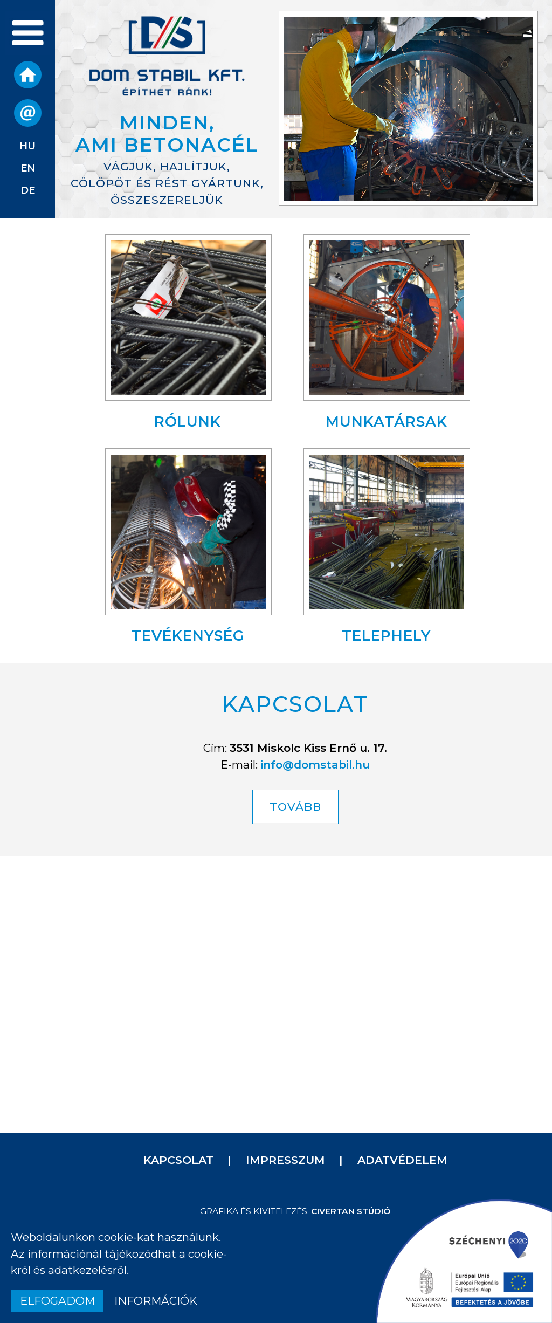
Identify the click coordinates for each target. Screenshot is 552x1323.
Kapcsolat (178, 1160)
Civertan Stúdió (351, 1211)
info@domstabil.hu (315, 764)
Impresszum (285, 1160)
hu (27, 146)
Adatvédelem (402, 1160)
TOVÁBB (295, 806)
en (27, 168)
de (27, 190)
